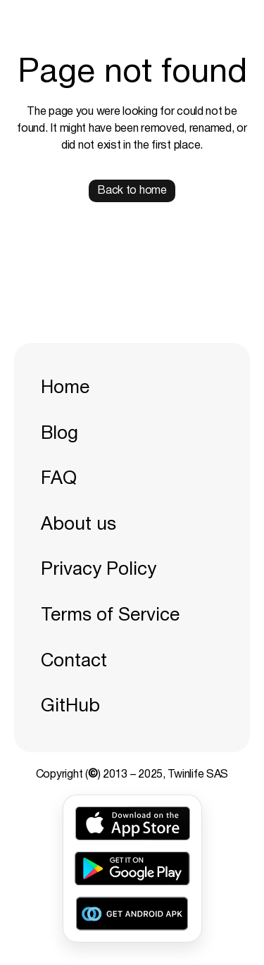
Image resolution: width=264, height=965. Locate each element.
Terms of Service (110, 615)
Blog (59, 433)
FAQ (59, 479)
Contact (74, 661)
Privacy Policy (98, 569)
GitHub (70, 706)
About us (78, 524)
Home (65, 388)
